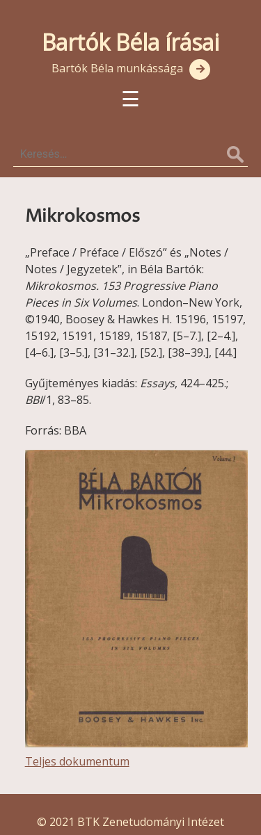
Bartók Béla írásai (130, 42)
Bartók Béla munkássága (117, 68)
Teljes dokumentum (77, 761)
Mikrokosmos (82, 217)
